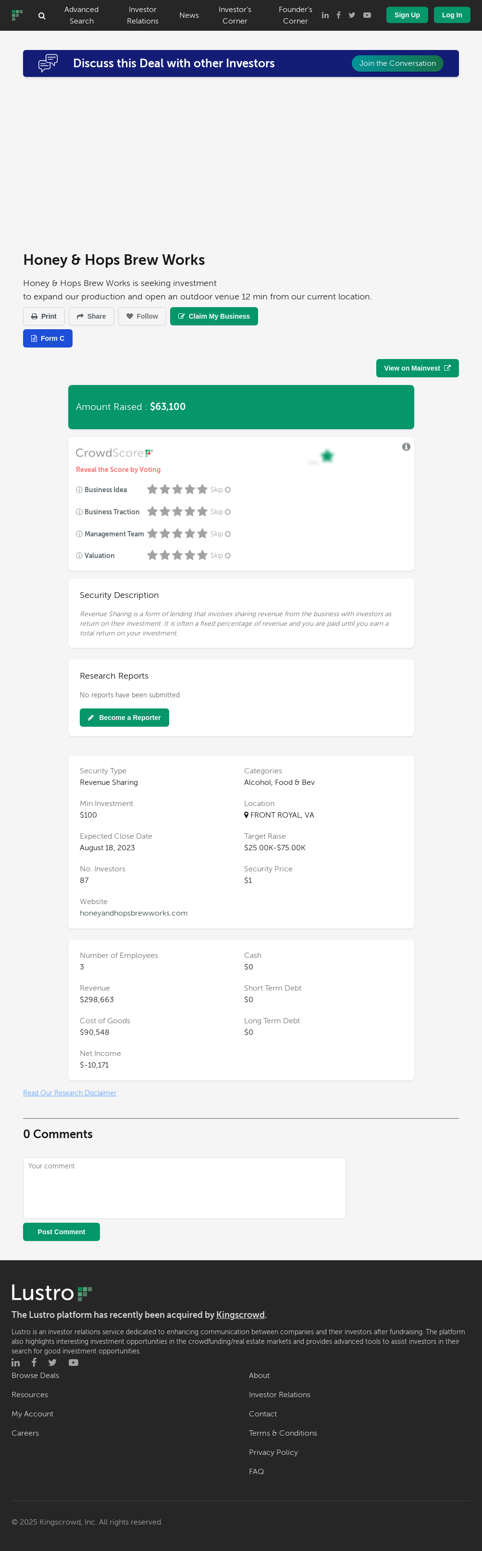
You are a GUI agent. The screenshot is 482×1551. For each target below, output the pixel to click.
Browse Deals (35, 1375)
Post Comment (62, 1232)
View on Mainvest (417, 368)
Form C (47, 338)
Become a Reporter (124, 717)
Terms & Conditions (283, 1433)
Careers (25, 1433)
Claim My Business (214, 316)
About (259, 1375)
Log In (452, 15)
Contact (263, 1414)
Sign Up (407, 15)
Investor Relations (143, 15)
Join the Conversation (397, 63)
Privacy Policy (273, 1452)
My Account (32, 1414)
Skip (221, 490)
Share (91, 316)
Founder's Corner (295, 15)
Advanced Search (81, 15)
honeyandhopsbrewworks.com (134, 913)
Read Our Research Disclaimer (69, 1093)
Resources (30, 1394)
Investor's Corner (235, 15)
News (189, 15)
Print (44, 316)
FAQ (256, 1471)
